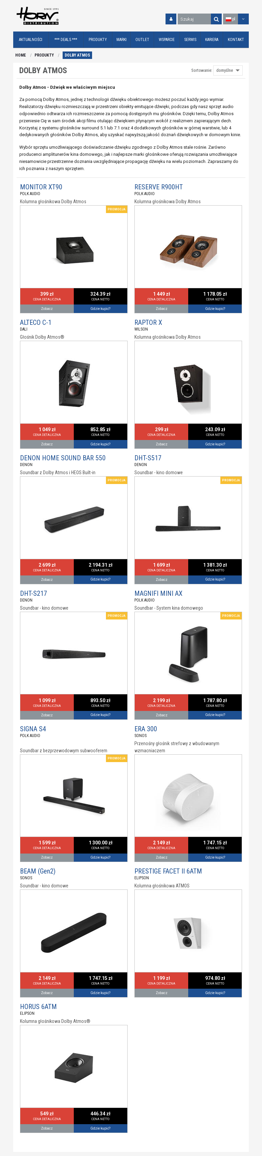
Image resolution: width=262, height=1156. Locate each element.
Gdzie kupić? (100, 309)
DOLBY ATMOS (77, 55)
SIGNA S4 (33, 729)
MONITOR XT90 (41, 187)
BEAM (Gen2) (38, 871)
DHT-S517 (147, 458)
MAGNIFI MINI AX (158, 593)
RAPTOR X (148, 322)
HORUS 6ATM (38, 1007)
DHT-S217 (33, 593)
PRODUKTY (44, 55)
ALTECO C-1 (35, 322)
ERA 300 (145, 729)
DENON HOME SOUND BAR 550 (63, 458)
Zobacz (47, 309)
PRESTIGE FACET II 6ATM (168, 871)
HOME (20, 55)
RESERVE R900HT (158, 187)
